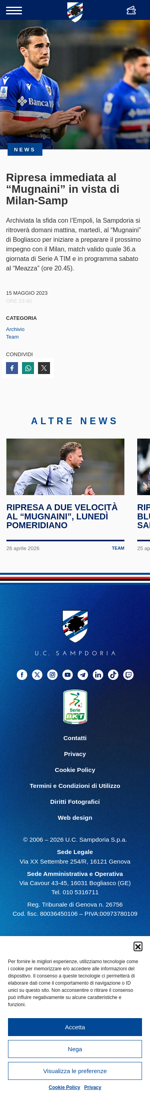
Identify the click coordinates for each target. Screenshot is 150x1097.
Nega (75, 1049)
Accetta (75, 1027)
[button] (138, 946)
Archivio (15, 329)
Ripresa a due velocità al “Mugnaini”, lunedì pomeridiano (62, 529)
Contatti (74, 750)
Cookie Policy (64, 1087)
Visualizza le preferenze (75, 1071)
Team (12, 337)
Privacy (93, 1087)
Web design (75, 830)
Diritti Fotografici (75, 814)
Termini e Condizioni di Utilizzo (75, 798)
